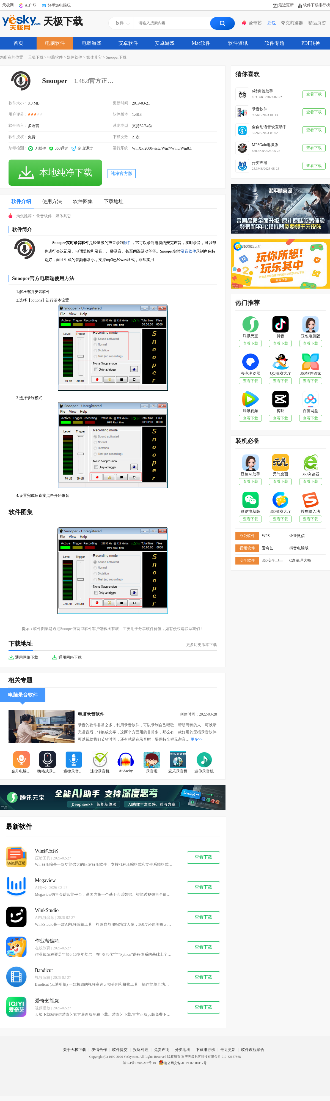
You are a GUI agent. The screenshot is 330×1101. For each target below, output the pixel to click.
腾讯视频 (250, 411)
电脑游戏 (91, 43)
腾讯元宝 (250, 336)
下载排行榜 (205, 1050)
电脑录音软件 (91, 714)
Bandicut (44, 970)
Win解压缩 (46, 851)
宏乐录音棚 (178, 771)
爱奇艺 (255, 22)
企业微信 (297, 536)
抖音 (280, 336)
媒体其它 (94, 57)
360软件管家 (310, 373)
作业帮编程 (47, 941)
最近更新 (286, 5)
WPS (266, 536)
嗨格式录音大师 (49, 771)
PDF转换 (310, 43)
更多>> (197, 739)
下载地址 (113, 201)
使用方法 (52, 201)
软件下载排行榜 (316, 5)
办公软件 (247, 536)
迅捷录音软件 (75, 771)
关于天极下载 (74, 1050)
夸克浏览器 (292, 22)
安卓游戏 (165, 43)
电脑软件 (55, 43)
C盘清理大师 (300, 560)
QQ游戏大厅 (280, 373)
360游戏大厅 (280, 512)
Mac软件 (201, 43)
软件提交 (120, 1050)
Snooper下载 (116, 57)
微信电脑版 (250, 512)
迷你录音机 (99, 771)
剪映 (280, 411)
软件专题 (274, 43)
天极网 (8, 5)
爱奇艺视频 (47, 1001)
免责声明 (161, 1050)
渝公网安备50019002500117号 (182, 1063)
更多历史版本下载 (201, 645)
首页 (18, 43)
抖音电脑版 (299, 548)
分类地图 (182, 1050)
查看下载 (203, 857)
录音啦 (152, 771)
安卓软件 (128, 43)
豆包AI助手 (250, 474)
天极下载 (42, 22)
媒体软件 (74, 57)
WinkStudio (47, 910)
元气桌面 (280, 474)
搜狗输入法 (310, 512)
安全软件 (247, 560)
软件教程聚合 (252, 1050)
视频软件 (247, 548)
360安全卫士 (272, 560)
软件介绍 (21, 201)
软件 (127, 243)
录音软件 (44, 216)
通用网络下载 (23, 657)
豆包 (271, 22)
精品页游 (317, 22)
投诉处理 (140, 1050)
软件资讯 (238, 43)
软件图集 (83, 201)
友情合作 (99, 1050)
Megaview (45, 880)
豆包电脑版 (310, 336)
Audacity (126, 771)
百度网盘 (310, 411)
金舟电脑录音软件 (23, 771)
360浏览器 (310, 474)
